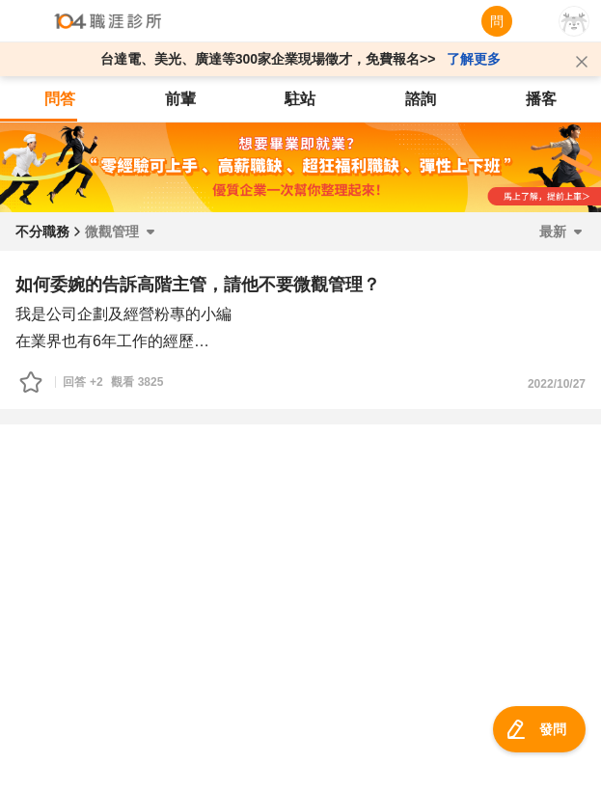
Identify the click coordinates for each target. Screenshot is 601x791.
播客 (541, 99)
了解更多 (474, 59)
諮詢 (420, 99)
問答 (59, 99)
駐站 (300, 99)
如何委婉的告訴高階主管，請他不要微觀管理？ (197, 284)
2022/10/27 (557, 384)
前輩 (180, 99)
